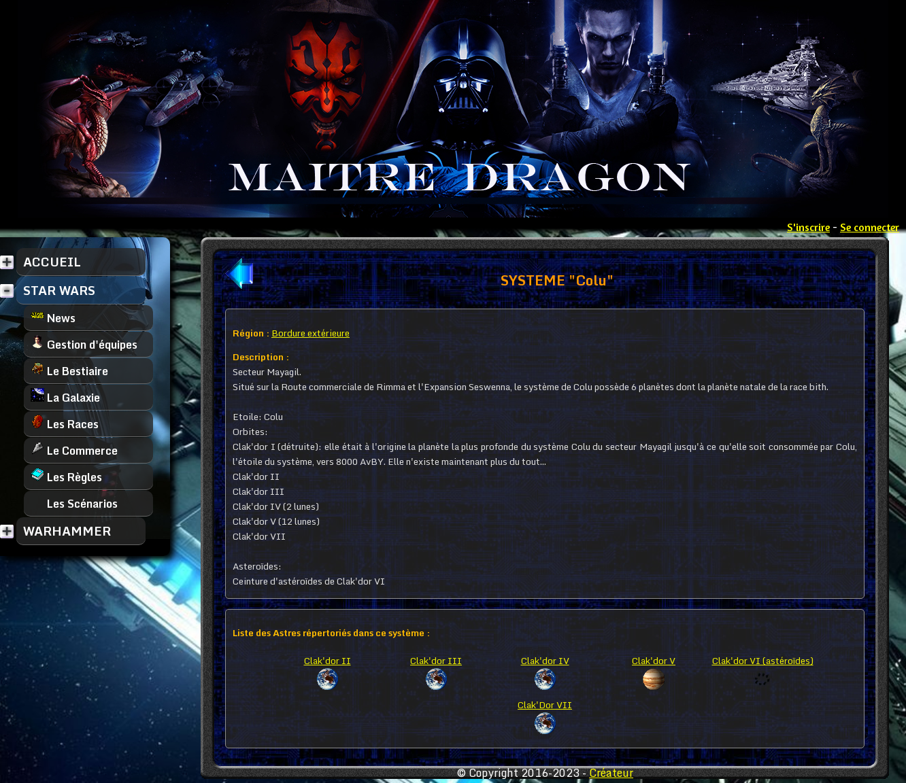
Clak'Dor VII (545, 704)
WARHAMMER (67, 531)
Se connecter (869, 227)
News (53, 318)
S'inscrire (808, 227)
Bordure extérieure (310, 333)
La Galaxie (65, 397)
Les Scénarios (74, 503)
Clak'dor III (436, 660)
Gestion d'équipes (84, 344)
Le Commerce (74, 450)
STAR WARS (59, 290)
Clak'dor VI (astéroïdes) (762, 660)
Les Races (65, 424)
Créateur (611, 773)
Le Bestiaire (69, 371)
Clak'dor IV (545, 660)
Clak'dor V (653, 660)
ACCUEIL (52, 261)
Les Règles (66, 477)
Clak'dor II (327, 660)
